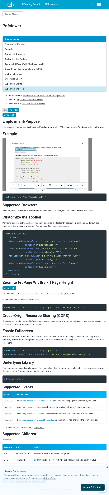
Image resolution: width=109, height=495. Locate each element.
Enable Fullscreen (13, 74)
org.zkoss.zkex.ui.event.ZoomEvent (40, 415)
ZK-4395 (37, 454)
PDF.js (62, 127)
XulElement (39, 429)
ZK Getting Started (31, 4)
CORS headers (9, 325)
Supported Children (14, 89)
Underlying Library (13, 79)
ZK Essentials (51, 4)
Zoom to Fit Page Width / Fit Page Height (24, 64)
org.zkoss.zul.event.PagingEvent (39, 402)
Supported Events (13, 84)
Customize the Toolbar (16, 59)
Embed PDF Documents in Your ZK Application (44, 95)
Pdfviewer (12, 25)
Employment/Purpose (15, 44)
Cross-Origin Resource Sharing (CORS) (24, 69)
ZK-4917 (37, 460)
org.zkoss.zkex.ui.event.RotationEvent (41, 421)
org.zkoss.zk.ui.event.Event (36, 408)
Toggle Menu (11, 14)
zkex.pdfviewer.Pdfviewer (33, 103)
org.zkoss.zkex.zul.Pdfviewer (30, 99)
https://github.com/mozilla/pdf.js (44, 369)
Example (9, 49)
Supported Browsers (15, 54)
